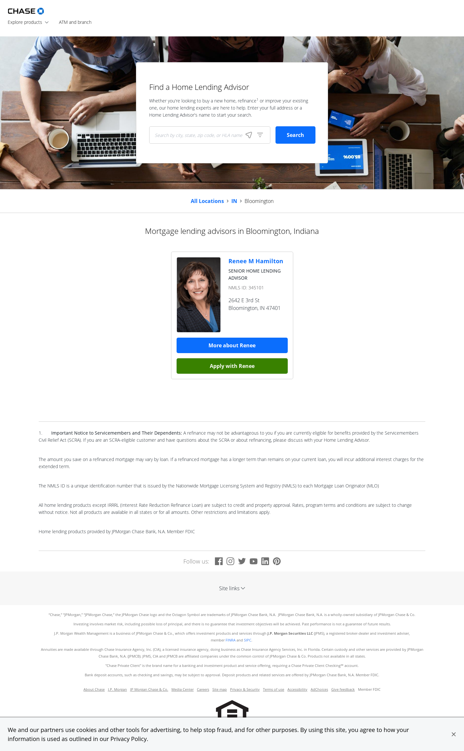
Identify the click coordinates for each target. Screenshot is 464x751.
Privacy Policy (129, 739)
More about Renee (232, 345)
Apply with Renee (232, 366)
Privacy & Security (245, 689)
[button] (453, 734)
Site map (219, 689)
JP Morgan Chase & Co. (149, 689)
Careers (203, 689)
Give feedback (343, 689)
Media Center (182, 689)
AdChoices (319, 689)
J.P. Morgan (117, 689)
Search (295, 135)
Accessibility (297, 689)
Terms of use (273, 689)
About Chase (94, 689)
